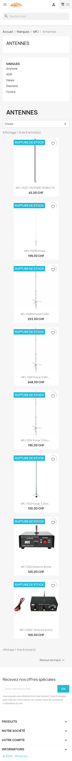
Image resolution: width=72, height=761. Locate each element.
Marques (13, 64)
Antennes (17, 43)
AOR (9, 74)
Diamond (12, 86)
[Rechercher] (36, 16)
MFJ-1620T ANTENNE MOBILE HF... (36, 187)
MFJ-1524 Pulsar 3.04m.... (36, 440)
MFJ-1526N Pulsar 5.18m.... (36, 314)
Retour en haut (53, 660)
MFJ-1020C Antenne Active (36, 630)
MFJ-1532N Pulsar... (36, 251)
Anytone (11, 69)
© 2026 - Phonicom (15, 756)
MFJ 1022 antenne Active (36, 566)
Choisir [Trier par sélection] (36, 124)
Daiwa (10, 80)
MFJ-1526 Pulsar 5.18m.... (36, 377)
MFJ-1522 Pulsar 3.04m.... (36, 503)
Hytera (10, 92)
